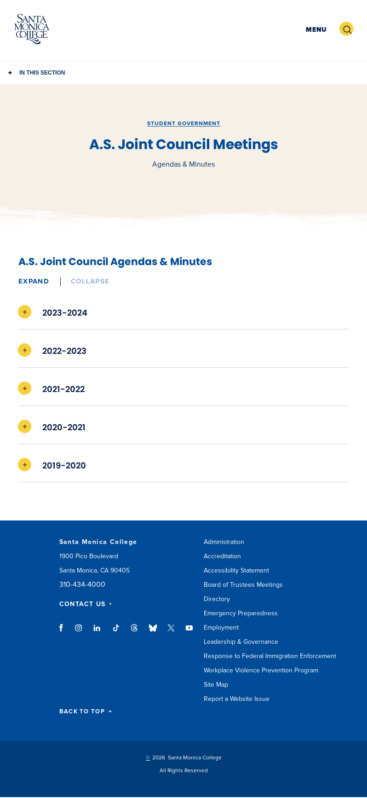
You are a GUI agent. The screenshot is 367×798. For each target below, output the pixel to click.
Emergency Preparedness (241, 613)
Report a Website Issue (237, 699)
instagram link (79, 632)
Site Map (216, 684)
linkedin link (97, 632)
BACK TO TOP (85, 711)
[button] (315, 29)
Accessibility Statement (236, 570)
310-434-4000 (82, 584)
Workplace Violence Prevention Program (261, 670)
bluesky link (153, 632)
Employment (221, 627)
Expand (33, 281)
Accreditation (222, 556)
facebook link (63, 632)
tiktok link (115, 632)
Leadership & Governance (241, 642)
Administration (224, 542)
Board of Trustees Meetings (243, 585)
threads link (135, 632)
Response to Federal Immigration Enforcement (270, 656)
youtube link (189, 632)
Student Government (183, 123)
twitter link (171, 632)
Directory (217, 599)
